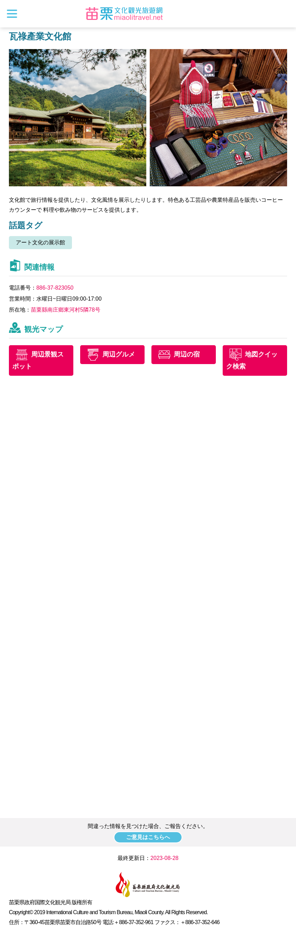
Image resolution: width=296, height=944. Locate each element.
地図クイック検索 (252, 360)
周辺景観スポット (38, 360)
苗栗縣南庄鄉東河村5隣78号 (65, 310)
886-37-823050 (55, 288)
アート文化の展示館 (40, 242)
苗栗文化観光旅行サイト (124, 13)
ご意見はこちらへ (148, 837)
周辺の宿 (187, 354)
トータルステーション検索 (285, 14)
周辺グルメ (118, 354)
